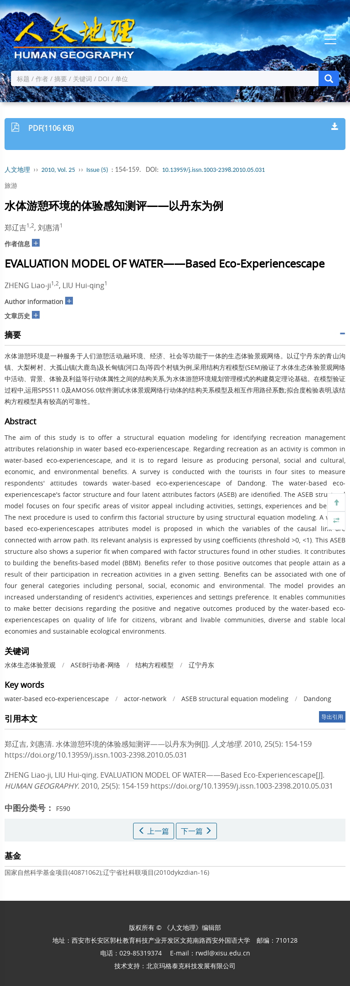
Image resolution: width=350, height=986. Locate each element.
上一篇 (153, 831)
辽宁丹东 (201, 665)
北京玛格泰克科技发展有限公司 (191, 965)
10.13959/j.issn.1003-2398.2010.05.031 (213, 170)
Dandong (317, 698)
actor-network (145, 698)
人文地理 (17, 170)
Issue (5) (97, 170)
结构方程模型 (154, 665)
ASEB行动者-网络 (95, 665)
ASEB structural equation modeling (234, 698)
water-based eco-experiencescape (57, 698)
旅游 (11, 185)
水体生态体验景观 (30, 665)
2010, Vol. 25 (58, 170)
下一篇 (196, 831)
